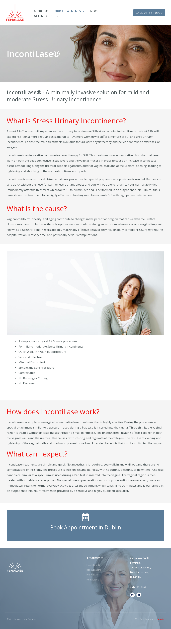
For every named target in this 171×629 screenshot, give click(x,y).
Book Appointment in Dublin (85, 527)
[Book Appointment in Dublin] (85, 517)
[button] (149, 12)
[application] (81, 10)
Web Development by (149, 618)
